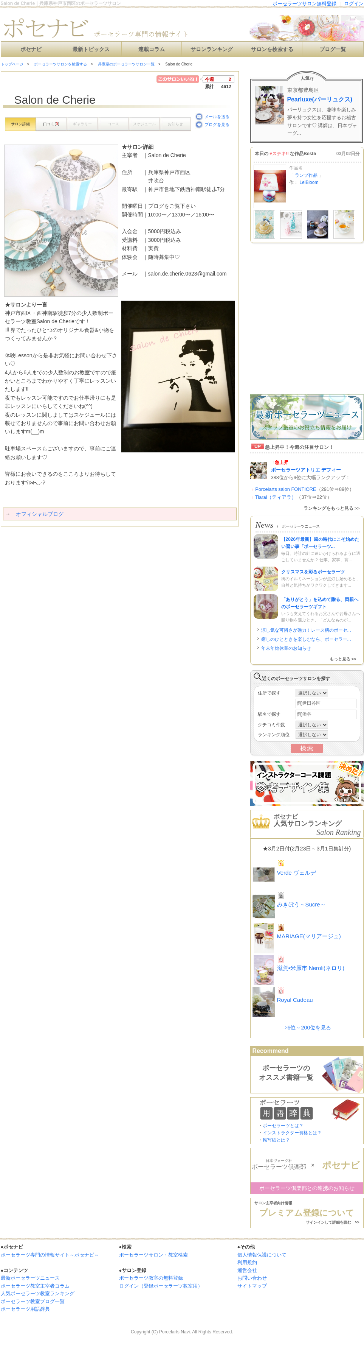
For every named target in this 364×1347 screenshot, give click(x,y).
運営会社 (247, 1270)
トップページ (12, 64)
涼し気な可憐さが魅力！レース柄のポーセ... (306, 630)
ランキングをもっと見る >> (332, 508)
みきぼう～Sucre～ (301, 904)
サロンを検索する (272, 49)
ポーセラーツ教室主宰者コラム (35, 1286)
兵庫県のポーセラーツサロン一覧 (126, 64)
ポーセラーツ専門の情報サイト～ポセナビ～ (50, 1255)
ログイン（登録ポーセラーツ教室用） (161, 1286)
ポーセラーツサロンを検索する (60, 64)
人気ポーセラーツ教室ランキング (37, 1293)
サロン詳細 (20, 124)
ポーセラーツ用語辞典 (25, 1309)
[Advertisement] (72, 601)
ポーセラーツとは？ (283, 1125)
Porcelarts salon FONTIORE (285, 489)
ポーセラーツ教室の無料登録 (151, 1278)
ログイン (354, 3)
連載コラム (151, 49)
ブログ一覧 (332, 49)
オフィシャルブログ (40, 514)
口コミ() (51, 124)
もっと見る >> (343, 659)
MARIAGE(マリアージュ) (309, 936)
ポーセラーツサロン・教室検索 (153, 1255)
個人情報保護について (262, 1255)
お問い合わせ (252, 1278)
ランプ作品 (306, 175)
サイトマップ (252, 1286)
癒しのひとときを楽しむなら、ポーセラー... (306, 639)
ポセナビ (31, 49)
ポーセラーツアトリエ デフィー (306, 470)
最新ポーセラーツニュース (30, 1278)
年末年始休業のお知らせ (286, 648)
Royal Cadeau (295, 1000)
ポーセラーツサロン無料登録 (304, 3)
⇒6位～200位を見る (306, 1028)
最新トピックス (91, 49)
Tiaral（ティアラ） (276, 497)
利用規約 (247, 1262)
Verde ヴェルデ (296, 872)
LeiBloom (308, 182)
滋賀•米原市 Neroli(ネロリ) (311, 968)
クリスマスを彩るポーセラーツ (313, 572)
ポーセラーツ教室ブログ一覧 (33, 1301)
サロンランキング (212, 49)
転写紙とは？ (276, 1140)
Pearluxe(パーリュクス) (320, 99)
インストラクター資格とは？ (292, 1132)
